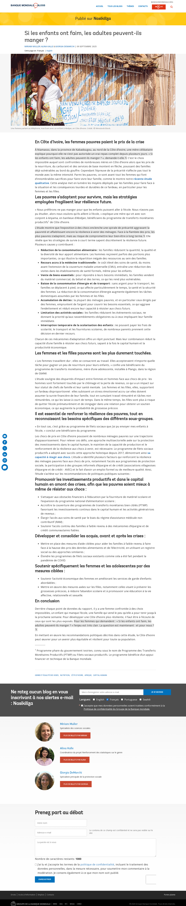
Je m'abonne (157, 692)
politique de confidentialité (97, 864)
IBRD (55, 904)
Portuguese (130, 699)
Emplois (41, 894)
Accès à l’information (26, 894)
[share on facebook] (4, 442)
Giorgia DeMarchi (64, 46)
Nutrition (65, 675)
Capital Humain (100, 675)
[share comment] (4, 467)
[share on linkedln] (4, 454)
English (49, 50)
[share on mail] (4, 436)
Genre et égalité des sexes (47, 675)
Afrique (88, 675)
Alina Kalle (47, 46)
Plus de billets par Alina (75, 760)
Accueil (99, 6)
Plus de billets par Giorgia (76, 784)
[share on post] (4, 448)
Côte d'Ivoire (77, 675)
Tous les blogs (115, 6)
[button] (171, 7)
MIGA (72, 904)
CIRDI (79, 904)
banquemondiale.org (162, 2)
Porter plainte (169, 894)
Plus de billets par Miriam (75, 735)
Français (40, 50)
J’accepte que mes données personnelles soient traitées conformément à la (124, 707)
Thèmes (130, 6)
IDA (60, 904)
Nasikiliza (102, 19)
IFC (66, 904)
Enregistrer (45, 879)
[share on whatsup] (4, 460)
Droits (13, 894)
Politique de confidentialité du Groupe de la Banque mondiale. (117, 709)
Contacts (143, 6)
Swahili (146, 699)
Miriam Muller (32, 46)
